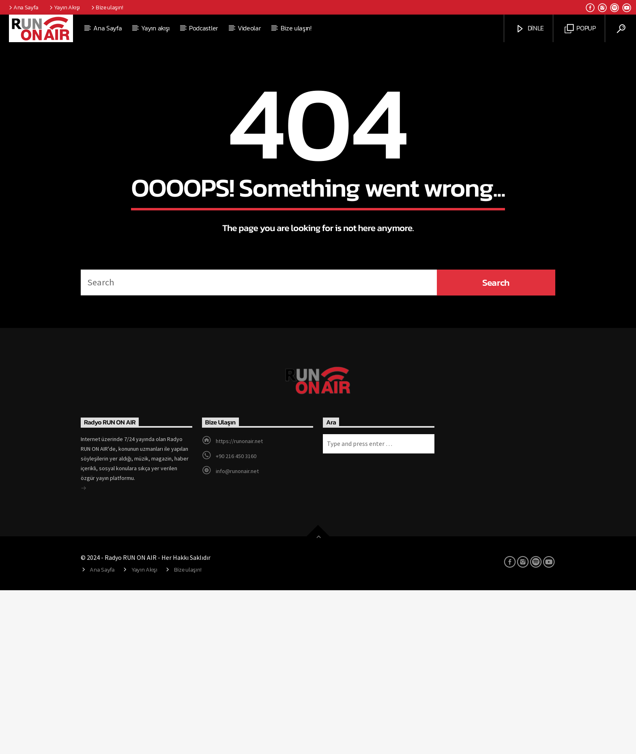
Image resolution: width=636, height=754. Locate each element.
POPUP (580, 28)
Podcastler (203, 28)
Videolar (249, 28)
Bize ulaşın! (106, 7)
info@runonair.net (237, 634)
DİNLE (530, 28)
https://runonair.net (239, 604)
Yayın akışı (155, 28)
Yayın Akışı (64, 7)
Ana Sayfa (23, 7)
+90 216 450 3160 (236, 619)
